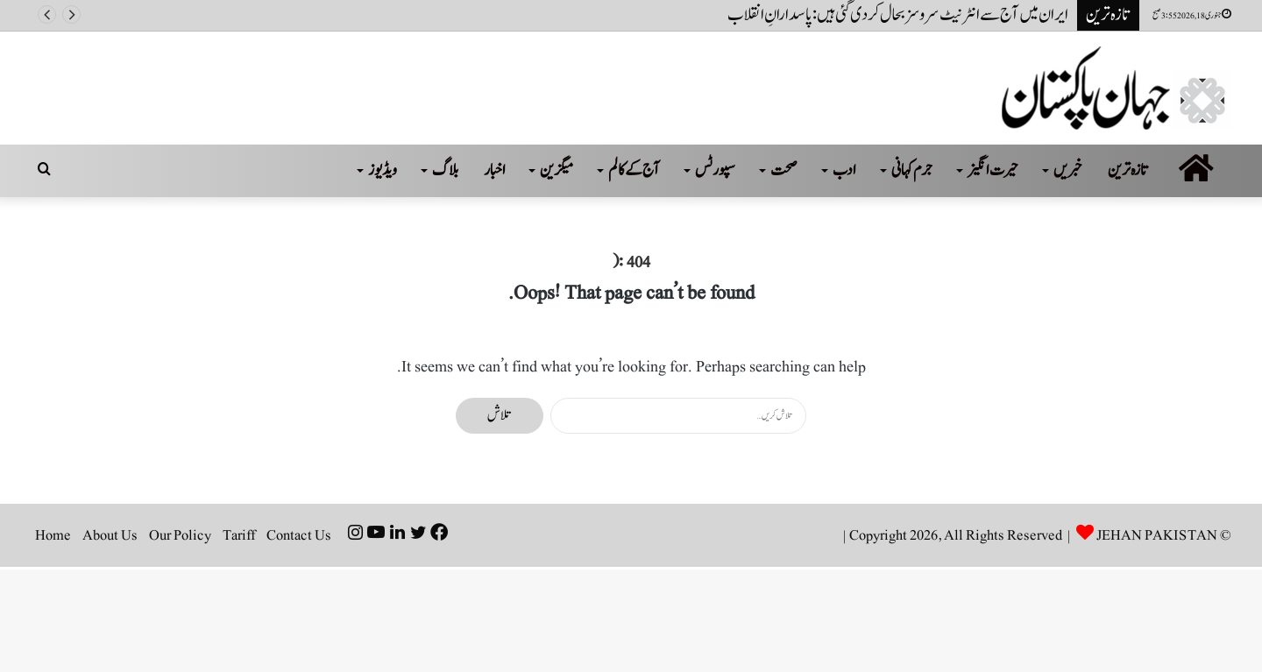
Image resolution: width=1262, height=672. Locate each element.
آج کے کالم (634, 170)
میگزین (556, 170)
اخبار (495, 170)
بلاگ (445, 170)
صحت (784, 170)
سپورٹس (715, 170)
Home (53, 535)
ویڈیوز (382, 170)
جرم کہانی (911, 170)
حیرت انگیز (993, 170)
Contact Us (298, 535)
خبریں (1067, 170)
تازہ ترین (1128, 170)
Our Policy (180, 535)
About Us (110, 535)
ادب (844, 170)
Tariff (239, 535)
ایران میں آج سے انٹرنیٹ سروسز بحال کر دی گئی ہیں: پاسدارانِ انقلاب (897, 15)
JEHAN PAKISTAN (1156, 535)
